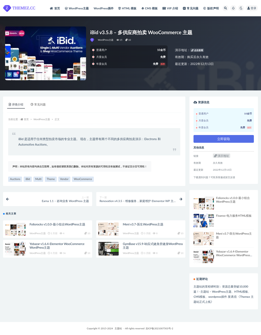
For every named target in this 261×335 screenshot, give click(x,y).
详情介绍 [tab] (16, 104)
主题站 (118, 328)
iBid (27, 179)
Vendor (64, 179)
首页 (26, 119)
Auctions (15, 179)
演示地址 (221, 155)
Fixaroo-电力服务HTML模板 (234, 215)
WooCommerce (83, 179)
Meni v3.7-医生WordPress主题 (143, 224)
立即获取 (223, 139)
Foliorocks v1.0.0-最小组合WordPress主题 (57, 224)
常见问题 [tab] (38, 104)
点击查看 (197, 50)
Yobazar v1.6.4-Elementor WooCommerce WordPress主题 (234, 255)
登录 (251, 8)
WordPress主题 (106, 39)
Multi (38, 179)
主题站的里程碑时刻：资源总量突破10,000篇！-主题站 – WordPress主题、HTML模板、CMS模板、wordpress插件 (222, 291)
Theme (51, 179)
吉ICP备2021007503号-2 (159, 328)
